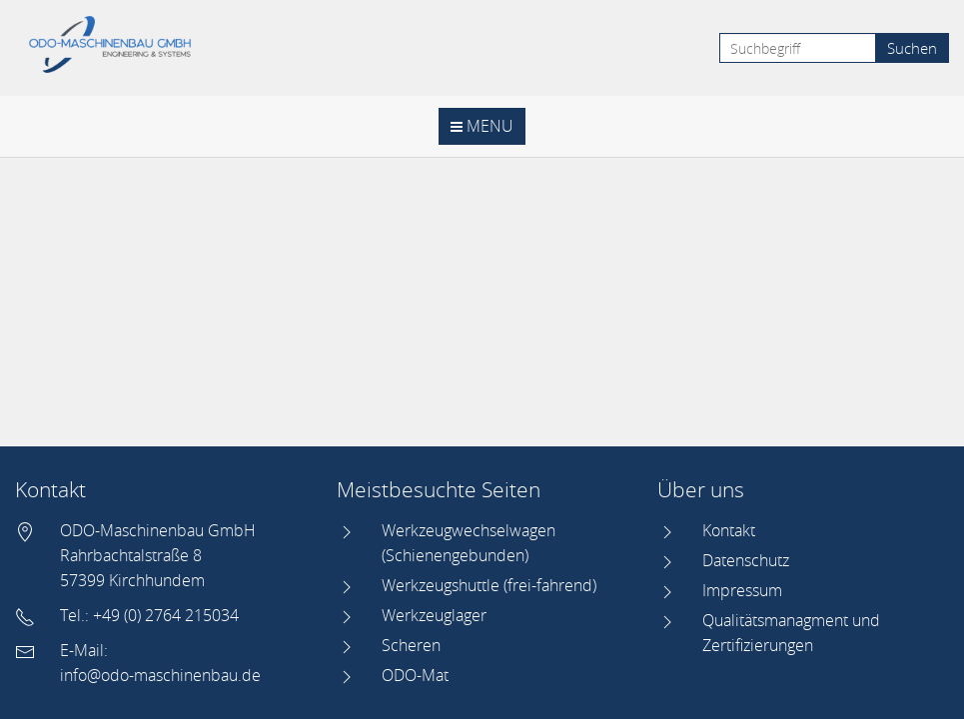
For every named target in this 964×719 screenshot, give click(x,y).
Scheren (411, 645)
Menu (482, 126)
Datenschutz (745, 560)
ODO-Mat (415, 675)
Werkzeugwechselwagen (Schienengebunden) (468, 542)
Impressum (742, 590)
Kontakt (728, 530)
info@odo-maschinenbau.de (160, 675)
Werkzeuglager (434, 615)
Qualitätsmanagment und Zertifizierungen (791, 632)
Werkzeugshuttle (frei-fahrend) (489, 585)
